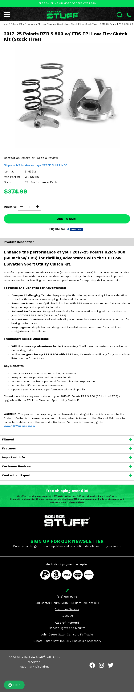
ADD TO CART (67, 219)
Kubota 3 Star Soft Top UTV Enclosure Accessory (67, 641)
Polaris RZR (16, 24)
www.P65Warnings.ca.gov (19, 426)
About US (67, 615)
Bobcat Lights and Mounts (67, 628)
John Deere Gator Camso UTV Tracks (67, 634)
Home (5, 24)
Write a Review (47, 158)
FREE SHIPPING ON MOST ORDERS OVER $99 (67, 3)
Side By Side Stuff (31, 657)
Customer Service (67, 609)
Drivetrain (30, 24)
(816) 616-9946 (67, 596)
